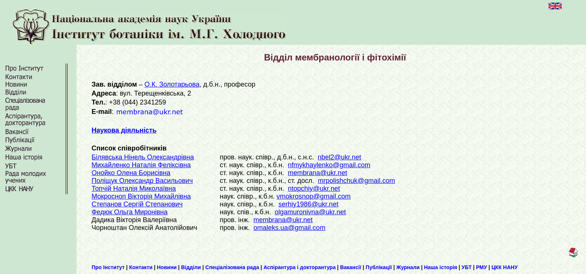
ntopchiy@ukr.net (314, 188)
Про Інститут (108, 267)
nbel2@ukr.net (339, 157)
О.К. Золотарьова (172, 84)
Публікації (379, 267)
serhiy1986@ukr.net (308, 204)
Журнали (408, 267)
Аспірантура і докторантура (299, 267)
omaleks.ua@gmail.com (289, 227)
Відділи (191, 267)
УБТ (467, 267)
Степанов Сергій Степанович (137, 204)
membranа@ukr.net (317, 173)
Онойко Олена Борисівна (131, 173)
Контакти (140, 267)
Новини (167, 267)
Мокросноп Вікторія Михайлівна (141, 196)
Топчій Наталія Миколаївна (134, 188)
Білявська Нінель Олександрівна (143, 157)
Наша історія (440, 267)
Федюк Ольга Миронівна (130, 212)
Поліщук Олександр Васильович (142, 180)
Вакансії (350, 267)
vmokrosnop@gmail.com (314, 196)
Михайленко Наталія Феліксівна (141, 165)
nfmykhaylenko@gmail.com (329, 165)
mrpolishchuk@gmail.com (356, 180)
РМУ (481, 267)
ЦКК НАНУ (504, 267)
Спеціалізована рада (232, 267)
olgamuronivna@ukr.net (310, 212)
